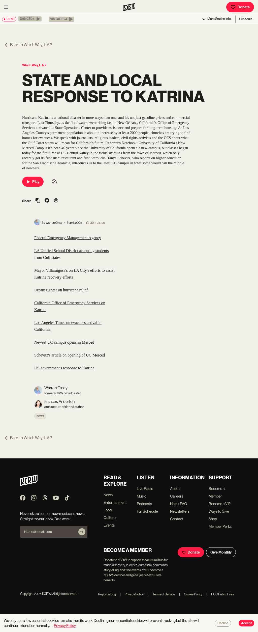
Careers (176, 496)
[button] (30, 18)
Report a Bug (107, 594)
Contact (176, 519)
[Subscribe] (81, 531)
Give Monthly (221, 552)
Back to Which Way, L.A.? (28, 44)
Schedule (245, 19)
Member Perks (220, 526)
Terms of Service (161, 594)
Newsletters (179, 511)
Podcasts (144, 504)
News (40, 416)
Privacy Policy (132, 594)
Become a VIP (220, 504)
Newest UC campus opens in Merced (64, 342)
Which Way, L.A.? (34, 65)
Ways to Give (219, 511)
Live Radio (145, 488)
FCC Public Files (220, 594)
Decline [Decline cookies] (222, 623)
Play (32, 181)
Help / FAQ (178, 504)
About (175, 488)
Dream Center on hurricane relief (61, 290)
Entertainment (115, 502)
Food (108, 510)
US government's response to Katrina (64, 368)
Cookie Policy (190, 594)
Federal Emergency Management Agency (67, 238)
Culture (110, 517)
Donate (240, 7)
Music (141, 496)
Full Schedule (147, 511)
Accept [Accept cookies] (246, 623)
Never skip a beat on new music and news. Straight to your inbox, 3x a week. (52, 516)
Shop (213, 519)
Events (109, 525)
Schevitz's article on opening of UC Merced (69, 355)
